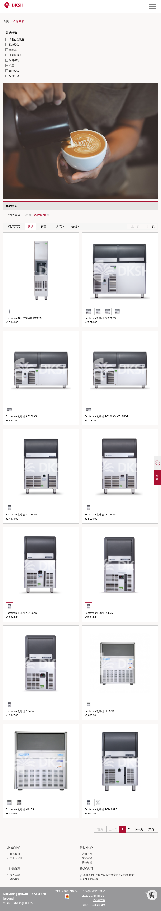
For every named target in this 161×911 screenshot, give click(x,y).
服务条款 (15, 874)
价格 (75, 226)
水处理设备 (15, 55)
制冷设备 (14, 70)
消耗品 (13, 49)
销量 (45, 226)
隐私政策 (15, 879)
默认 (30, 226)
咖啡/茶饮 (14, 60)
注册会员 (87, 853)
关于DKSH (16, 858)
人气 (60, 226)
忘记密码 (87, 858)
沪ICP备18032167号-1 (67, 891)
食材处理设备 (16, 39)
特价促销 (14, 76)
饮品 (11, 65)
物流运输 (87, 862)
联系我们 (15, 853)
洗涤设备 (14, 44)
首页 (6, 21)
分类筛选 (11, 32)
